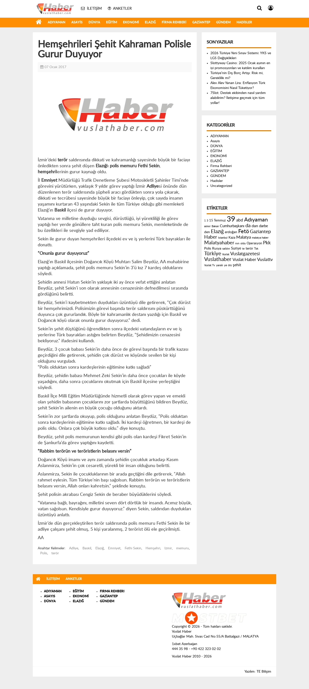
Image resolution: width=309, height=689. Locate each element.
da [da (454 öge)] (248, 225)
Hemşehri (153, 548)
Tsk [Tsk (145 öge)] (256, 248)
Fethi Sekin (133, 548)
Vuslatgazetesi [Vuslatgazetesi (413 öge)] (245, 253)
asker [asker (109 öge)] (207, 226)
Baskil (86, 548)
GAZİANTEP (201, 22)
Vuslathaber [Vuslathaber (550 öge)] (218, 259)
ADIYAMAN (56, 22)
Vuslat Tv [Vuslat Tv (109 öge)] (209, 265)
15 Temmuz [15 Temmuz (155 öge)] (217, 220)
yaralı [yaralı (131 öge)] (219, 265)
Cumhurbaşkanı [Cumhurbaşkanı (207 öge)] (232, 226)
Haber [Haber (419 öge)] (210, 237)
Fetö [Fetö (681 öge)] (243, 231)
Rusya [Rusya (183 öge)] (216, 248)
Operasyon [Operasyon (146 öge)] (254, 243)
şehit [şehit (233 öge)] (237, 265)
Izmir (168, 548)
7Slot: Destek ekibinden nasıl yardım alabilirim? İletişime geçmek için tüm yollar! (238, 98)
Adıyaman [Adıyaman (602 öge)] (256, 219)
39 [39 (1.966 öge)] (231, 219)
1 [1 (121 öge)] (205, 220)
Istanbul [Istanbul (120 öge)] (223, 237)
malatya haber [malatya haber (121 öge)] (260, 237)
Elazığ (99, 548)
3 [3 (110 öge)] (207, 220)
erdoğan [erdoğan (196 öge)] (231, 232)
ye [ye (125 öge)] (225, 265)
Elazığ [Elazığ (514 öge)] (217, 231)
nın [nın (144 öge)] (237, 243)
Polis (43, 553)
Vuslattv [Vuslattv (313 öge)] (265, 260)
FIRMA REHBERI (112, 591)
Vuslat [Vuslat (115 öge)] (225, 254)
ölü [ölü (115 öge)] (230, 265)
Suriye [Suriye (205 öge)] (236, 248)
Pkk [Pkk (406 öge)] (267, 243)
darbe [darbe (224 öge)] (263, 226)
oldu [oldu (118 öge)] (243, 243)
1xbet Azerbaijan (184, 644)
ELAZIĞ (150, 22)
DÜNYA (94, 22)
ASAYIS (49, 596)
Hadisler (244, 22)
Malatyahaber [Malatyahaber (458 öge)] (219, 242)
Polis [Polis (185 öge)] (207, 248)
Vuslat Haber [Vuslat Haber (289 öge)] (244, 260)
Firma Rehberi (174, 22)
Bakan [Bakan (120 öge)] (215, 226)
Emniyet (114, 548)
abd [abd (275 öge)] (239, 220)
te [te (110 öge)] (243, 248)
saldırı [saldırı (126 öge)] (226, 248)
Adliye (73, 548)
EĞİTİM (111, 22)
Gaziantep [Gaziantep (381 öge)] (260, 231)
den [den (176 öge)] (207, 232)
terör (55, 553)
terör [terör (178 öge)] (249, 248)
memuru (182, 548)
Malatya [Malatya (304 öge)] (243, 237)
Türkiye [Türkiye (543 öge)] (212, 253)
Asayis (76, 22)
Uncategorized (221, 186)
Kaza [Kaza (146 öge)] (232, 237)
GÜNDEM (223, 22)
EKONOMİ (131, 22)
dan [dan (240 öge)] (255, 226)
